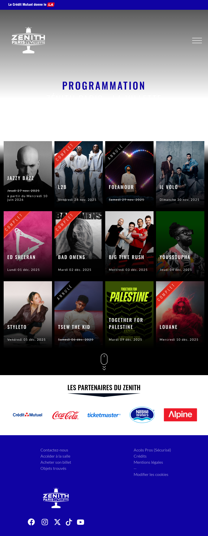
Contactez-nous (54, 449)
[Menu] (197, 40)
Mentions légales (148, 462)
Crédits (140, 456)
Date (150, 128)
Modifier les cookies (151, 474)
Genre (172, 128)
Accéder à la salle (55, 456)
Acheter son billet (55, 462)
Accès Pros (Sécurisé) (152, 449)
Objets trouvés (53, 468)
